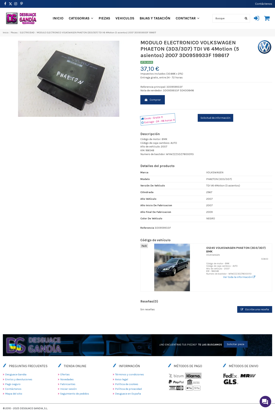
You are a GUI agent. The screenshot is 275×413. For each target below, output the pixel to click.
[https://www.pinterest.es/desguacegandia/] (10, 4)
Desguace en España (128, 393)
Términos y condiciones (129, 374)
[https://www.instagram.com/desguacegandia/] (15, 4)
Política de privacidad (128, 389)
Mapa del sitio (13, 393)
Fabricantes (67, 384)
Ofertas (65, 374)
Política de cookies (126, 384)
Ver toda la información (239, 277)
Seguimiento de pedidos (74, 393)
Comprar (152, 99)
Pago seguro (13, 384)
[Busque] (246, 18)
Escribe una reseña (255, 309)
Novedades (67, 379)
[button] (81, 18)
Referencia (147, 227)
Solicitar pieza (235, 344)
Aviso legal (121, 379)
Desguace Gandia (15, 374)
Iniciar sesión (68, 389)
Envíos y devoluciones (18, 379)
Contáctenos (263, 4)
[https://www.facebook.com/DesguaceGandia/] (5, 4)
